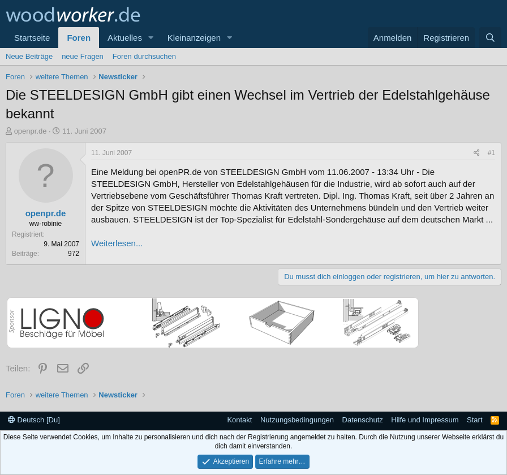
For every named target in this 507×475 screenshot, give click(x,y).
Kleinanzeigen (194, 37)
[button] (151, 37)
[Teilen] (477, 153)
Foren (79, 37)
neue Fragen (83, 56)
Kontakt (239, 420)
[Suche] (490, 37)
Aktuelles (125, 37)
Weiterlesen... (117, 243)
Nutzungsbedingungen (297, 420)
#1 (491, 153)
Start (474, 420)
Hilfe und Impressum (424, 420)
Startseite (32, 37)
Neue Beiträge (29, 56)
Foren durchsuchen (144, 56)
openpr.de (30, 131)
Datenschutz (362, 420)
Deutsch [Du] (34, 420)
